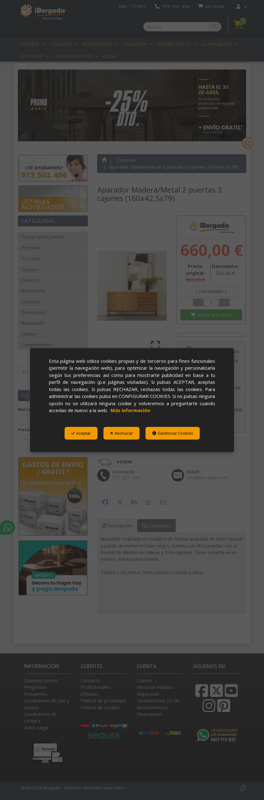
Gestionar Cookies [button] (172, 433)
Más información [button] (130, 410)
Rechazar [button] (121, 433)
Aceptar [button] (81, 433)
